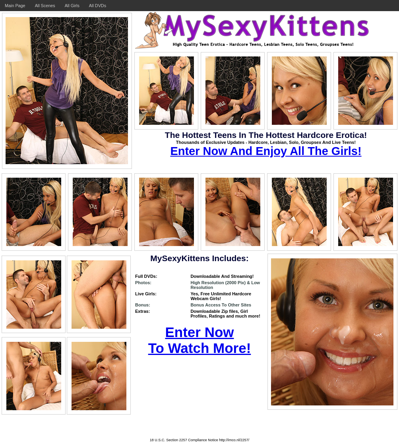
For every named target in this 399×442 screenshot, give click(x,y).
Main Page (15, 5)
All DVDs (97, 5)
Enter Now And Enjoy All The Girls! (265, 151)
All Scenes (45, 5)
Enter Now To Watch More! (199, 340)
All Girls (72, 5)
